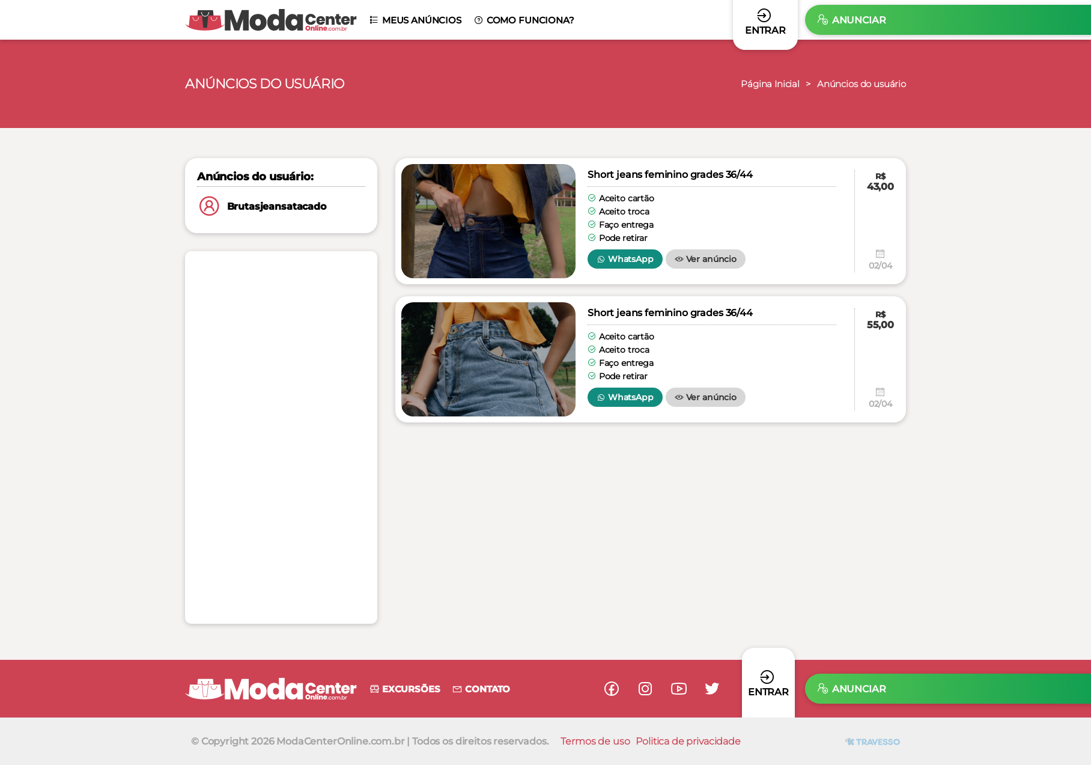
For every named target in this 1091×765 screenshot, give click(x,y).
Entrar (768, 683)
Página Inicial (761, 84)
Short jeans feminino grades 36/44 (670, 174)
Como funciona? (523, 20)
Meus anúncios (415, 20)
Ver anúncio (706, 259)
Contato (481, 689)
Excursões (404, 689)
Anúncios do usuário (858, 84)
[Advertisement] (281, 437)
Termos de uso (595, 741)
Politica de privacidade (688, 741)
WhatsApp (625, 259)
